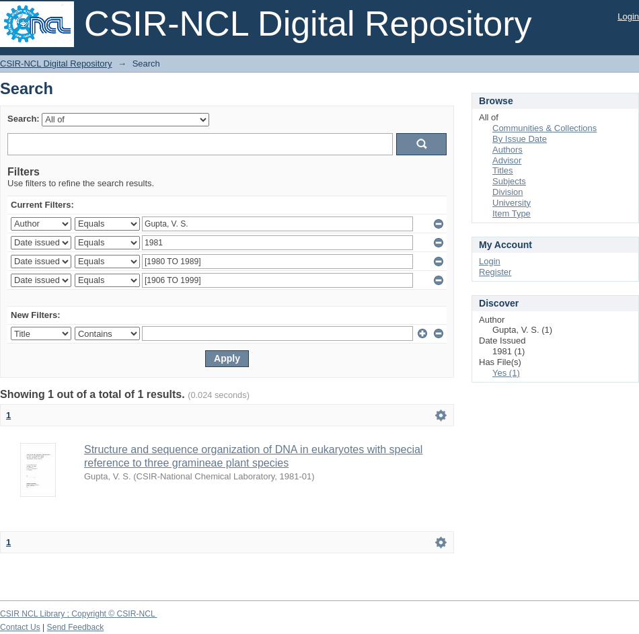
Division (507, 192)
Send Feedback (75, 627)
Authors (507, 150)
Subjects (509, 181)
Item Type (511, 213)
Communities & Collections (544, 128)
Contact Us (20, 627)
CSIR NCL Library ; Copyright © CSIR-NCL (78, 614)
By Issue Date (519, 139)
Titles (502, 170)
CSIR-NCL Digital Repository (56, 63)
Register (495, 272)
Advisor (506, 160)
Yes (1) (506, 373)
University (511, 203)
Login (628, 16)
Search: (23, 119)
